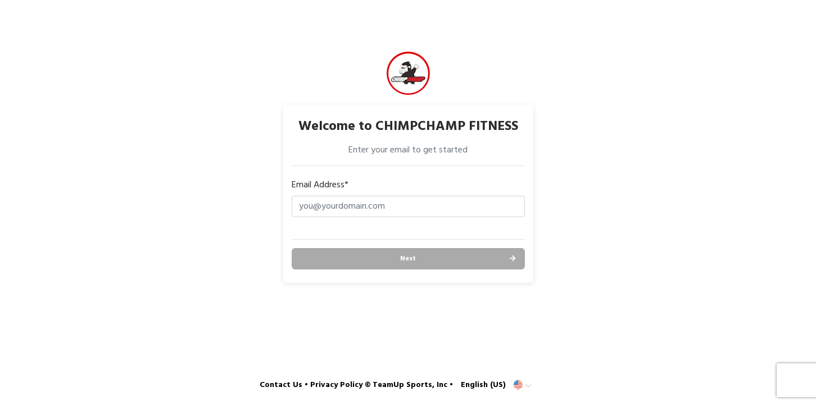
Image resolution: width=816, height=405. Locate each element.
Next (408, 258)
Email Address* (320, 185)
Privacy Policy (336, 385)
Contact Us (281, 385)
